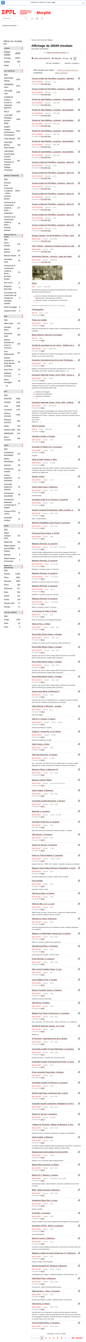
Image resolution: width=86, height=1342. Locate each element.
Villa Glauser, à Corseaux (42, 834)
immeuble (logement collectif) (12, 487)
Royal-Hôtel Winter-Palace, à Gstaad (47, 634)
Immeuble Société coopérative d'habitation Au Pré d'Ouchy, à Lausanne (54, 1104)
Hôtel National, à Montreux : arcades (46, 706)
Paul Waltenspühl (12, 353)
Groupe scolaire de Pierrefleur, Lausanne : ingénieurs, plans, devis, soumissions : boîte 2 (54, 89)
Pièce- (12, 585)
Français (12, 58)
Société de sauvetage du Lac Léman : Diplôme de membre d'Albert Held (54, 345)
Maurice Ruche (12, 256)
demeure (12, 465)
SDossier (12, 581)
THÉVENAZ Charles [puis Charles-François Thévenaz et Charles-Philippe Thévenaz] (12, 160)
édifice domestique (12, 460)
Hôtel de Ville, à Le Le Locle (43, 904)
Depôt (6, 526)
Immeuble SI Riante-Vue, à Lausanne (47, 447)
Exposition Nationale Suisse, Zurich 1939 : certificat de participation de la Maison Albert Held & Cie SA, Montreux (54, 402)
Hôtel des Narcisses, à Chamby (44, 755)
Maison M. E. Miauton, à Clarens (45, 1175)
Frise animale (37, 881)
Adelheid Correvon (12, 374)
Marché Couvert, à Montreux (43, 1238)
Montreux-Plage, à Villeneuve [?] (45, 769)
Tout (5, 75)
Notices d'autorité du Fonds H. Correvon (12, 344)
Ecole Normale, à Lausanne (43, 959)
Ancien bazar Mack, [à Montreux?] (45, 691)
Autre (12, 627)
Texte (12, 623)
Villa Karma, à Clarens (41, 1003)
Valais (12, 426)
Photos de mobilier (39, 320)
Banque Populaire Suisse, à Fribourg (47, 990)
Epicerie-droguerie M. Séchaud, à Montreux (49, 1266)
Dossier (12, 574)
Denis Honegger (12, 307)
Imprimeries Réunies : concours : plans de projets (52, 256)
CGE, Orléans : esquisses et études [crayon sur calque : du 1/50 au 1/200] (54, 246)
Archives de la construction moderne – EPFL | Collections (12, 208)
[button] (36, 18)
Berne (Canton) (12, 438)
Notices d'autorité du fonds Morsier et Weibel (12, 362)
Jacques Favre (12, 311)
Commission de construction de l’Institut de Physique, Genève (12, 298)
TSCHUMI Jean (12, 92)
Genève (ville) (12, 430)
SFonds (12, 607)
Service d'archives (11, 175)
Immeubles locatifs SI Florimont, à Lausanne (50, 1083)
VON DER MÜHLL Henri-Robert (12, 145)
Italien (12, 65)
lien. (53, 2)
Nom (5, 316)
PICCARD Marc (46, 84)
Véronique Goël (12, 260)
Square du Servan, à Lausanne (44, 845)
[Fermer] (83, 3)
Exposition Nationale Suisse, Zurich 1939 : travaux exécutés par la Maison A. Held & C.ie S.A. (54, 375)
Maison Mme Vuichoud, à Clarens (45, 1165)
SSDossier (12, 588)
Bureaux (12, 555)
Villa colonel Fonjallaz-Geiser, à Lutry (47, 969)
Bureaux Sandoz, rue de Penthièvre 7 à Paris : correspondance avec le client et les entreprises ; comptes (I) (54, 236)
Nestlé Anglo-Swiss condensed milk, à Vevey (50, 1093)
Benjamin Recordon (12, 287)
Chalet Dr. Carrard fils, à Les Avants (46, 731)
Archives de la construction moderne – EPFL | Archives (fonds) (12, 191)
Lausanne (12, 410)
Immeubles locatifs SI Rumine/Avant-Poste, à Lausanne (54, 1062)
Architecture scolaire (12, 470)
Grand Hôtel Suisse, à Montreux (45, 487)
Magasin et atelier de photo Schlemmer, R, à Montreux (54, 1253)
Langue (7, 48)
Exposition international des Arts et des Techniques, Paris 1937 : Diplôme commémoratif (54, 360)
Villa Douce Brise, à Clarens (43, 893)
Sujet (6, 445)
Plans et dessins (38, 426)
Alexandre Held (12, 335)
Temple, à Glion (38, 476)
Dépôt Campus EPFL (12, 535)
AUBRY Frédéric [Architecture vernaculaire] (12, 131)
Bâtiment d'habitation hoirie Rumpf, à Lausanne (51, 523)
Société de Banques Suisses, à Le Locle (48, 1026)
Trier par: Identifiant (53, 63)
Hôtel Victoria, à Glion (40, 744)
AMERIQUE (12, 433)
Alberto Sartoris (12, 250)
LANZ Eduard (12, 139)
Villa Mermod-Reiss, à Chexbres (45, 946)
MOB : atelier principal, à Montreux (46, 1190)
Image (12, 620)
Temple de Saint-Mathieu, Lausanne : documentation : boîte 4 (54, 131)
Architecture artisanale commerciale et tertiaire (12, 504)
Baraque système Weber (42, 780)
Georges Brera (12, 328)
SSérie (12, 596)
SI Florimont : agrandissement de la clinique (49, 1039)
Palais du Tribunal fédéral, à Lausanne (47, 855)
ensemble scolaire (12, 519)
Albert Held (12, 323)
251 (73, 1338)
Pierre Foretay (12, 244)
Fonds (12, 599)
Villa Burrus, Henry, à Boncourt (44, 919)
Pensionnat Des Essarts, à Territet (45, 533)
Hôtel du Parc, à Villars (41, 624)
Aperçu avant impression (41, 58)
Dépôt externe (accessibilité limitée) (12, 548)
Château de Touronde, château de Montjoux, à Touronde (54, 1125)
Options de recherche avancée (56, 52)
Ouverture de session (10, 25)
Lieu (5, 391)
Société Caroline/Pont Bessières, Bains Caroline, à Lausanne (54, 510)
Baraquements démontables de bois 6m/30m (50, 1152)
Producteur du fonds (10, 236)
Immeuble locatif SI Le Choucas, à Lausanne (50, 500)
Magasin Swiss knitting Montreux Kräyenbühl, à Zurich (54, 868)
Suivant (79, 1338)
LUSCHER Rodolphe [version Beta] (12, 119)
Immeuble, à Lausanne (41, 1213)
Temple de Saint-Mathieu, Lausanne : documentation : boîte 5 (54, 141)
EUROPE (12, 399)
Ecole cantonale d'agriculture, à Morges (48, 1072)
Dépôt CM (12, 542)
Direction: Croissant (72, 63)
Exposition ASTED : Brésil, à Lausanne (47, 1226)
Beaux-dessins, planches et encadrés (47, 335)
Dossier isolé (12, 603)
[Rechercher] (12, 18)
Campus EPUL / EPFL (12, 512)
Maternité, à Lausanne (41, 811)
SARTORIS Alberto (12, 79)
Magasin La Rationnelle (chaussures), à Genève (51, 933)
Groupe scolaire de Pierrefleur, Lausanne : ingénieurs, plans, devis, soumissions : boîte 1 (54, 78)
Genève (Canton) (12, 414)
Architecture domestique (12, 454)
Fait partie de (9, 71)
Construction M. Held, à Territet (44, 611)
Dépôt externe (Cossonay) (12, 559)
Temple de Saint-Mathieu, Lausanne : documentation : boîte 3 (54, 120)
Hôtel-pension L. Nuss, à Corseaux (46, 1291)
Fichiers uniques (12, 53)
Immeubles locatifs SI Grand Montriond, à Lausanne (53, 1049)
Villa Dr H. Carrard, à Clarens (43, 719)
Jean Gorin (12, 370)
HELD (12, 112)
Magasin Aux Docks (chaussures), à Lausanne (50, 1013)
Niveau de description (8, 567)
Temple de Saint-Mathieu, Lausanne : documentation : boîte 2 (54, 110)
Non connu (12, 283)
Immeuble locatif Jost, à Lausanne (45, 822)
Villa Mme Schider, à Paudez (43, 436)
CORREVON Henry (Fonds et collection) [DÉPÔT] (12, 102)
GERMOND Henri (12, 86)
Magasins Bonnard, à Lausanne (44, 544)
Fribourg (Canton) (12, 421)
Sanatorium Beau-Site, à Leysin (44, 1200)
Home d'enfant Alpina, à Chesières (46, 1323)
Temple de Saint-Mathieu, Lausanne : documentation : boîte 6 (54, 152)
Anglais (12, 62)
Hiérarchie (56, 58)
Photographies (38, 309)
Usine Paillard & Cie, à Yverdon (44, 980)
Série (12, 592)
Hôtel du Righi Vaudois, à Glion (44, 459)
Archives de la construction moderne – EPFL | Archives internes (12, 223)
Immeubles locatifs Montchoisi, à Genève (48, 801)
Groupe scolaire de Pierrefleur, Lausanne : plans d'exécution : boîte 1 (54, 162)
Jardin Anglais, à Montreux (42, 790)
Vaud (12, 406)
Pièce (12, 577)
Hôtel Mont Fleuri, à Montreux (44, 1278)
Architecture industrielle (12, 494)
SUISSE (12, 402)
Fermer (50, 40)
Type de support (10, 612)
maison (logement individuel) (12, 477)
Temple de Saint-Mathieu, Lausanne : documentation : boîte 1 (54, 99)
